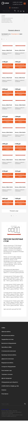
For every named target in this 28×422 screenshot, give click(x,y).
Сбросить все (5, 35)
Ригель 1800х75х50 (7, 50)
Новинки (3, 390)
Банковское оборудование (8, 343)
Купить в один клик (7, 64)
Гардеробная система (7, 339)
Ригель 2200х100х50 (7, 132)
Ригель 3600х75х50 (7, 105)
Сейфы (3, 327)
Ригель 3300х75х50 (20, 77)
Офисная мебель (6, 331)
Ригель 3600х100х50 (20, 159)
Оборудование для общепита (9, 382)
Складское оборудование (8, 366)
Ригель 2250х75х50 (20, 50)
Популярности (15, 34)
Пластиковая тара (6, 370)
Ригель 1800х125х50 (7, 187)
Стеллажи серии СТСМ (6, 20)
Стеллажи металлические (7, 18)
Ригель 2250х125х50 (20, 187)
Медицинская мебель (7, 362)
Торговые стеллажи (6, 374)
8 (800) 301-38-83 (17, 2)
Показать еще (14, 211)
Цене (20, 34)
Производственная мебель (8, 355)
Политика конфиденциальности (8, 416)
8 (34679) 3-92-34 (17, 4)
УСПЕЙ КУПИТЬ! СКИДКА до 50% (10, 386)
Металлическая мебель (7, 335)
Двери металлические (7, 358)
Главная (3, 15)
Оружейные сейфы (6, 347)
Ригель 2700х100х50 (20, 132)
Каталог (3, 16)
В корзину (7, 67)
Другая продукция (6, 378)
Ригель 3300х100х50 (7, 159)
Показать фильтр (14, 30)
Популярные (4, 393)
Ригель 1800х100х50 (20, 105)
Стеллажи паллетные (6, 19)
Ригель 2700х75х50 (7, 77)
